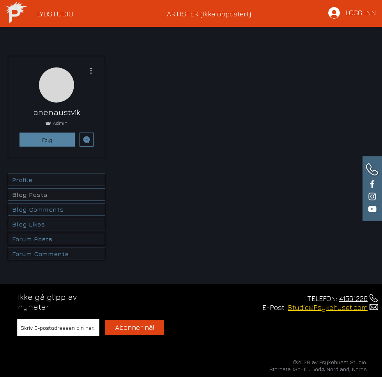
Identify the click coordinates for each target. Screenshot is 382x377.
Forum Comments (40, 253)
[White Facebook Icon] (372, 184)
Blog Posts (29, 194)
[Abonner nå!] (134, 327)
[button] (96, 14)
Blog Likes (28, 224)
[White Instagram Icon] (372, 196)
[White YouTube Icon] (372, 209)
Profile (22, 179)
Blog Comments (38, 209)
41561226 (353, 298)
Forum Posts (32, 238)
